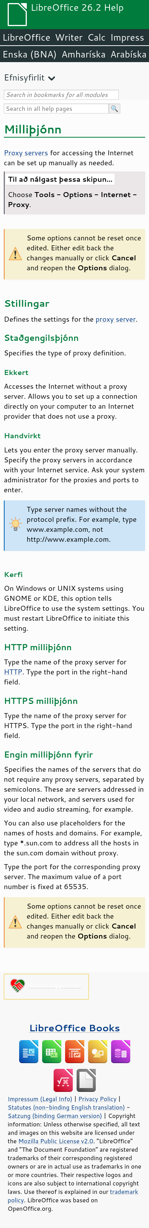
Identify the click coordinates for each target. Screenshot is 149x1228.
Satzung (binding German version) (55, 1115)
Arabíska (128, 54)
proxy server (116, 319)
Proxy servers (26, 153)
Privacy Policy (97, 1099)
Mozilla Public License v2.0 (55, 1141)
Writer (68, 37)
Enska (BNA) (29, 54)
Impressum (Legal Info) (40, 1099)
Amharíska (83, 54)
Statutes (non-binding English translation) (66, 1107)
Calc (96, 37)
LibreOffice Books (74, 1027)
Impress (127, 37)
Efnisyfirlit (24, 77)
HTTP (13, 672)
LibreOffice (26, 37)
